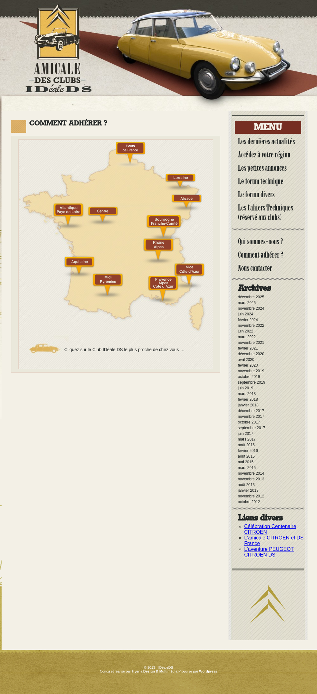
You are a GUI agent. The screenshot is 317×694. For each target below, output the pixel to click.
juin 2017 (245, 433)
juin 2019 (245, 388)
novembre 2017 (251, 416)
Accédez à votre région (264, 154)
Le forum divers (256, 194)
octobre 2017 (249, 422)
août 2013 (246, 485)
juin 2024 (245, 314)
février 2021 (248, 348)
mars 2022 (247, 337)
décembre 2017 (251, 411)
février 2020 (248, 365)
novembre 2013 (251, 479)
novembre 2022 (251, 325)
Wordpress (208, 671)
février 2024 (248, 320)
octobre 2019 (249, 376)
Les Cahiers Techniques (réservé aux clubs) (265, 212)
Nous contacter (255, 268)
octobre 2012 (249, 502)
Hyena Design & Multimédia (154, 671)
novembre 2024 (251, 308)
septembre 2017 (251, 428)
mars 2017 (247, 439)
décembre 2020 (251, 354)
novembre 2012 (251, 496)
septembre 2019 (251, 382)
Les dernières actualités (266, 141)
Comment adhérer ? (260, 254)
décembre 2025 (251, 297)
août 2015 (246, 456)
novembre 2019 (251, 371)
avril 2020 (246, 359)
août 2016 (246, 445)
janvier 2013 (248, 490)
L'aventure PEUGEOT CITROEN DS (269, 551)
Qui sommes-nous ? (260, 241)
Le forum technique (260, 181)
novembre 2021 (251, 342)
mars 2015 (247, 468)
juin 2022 (245, 331)
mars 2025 (247, 303)
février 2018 (248, 399)
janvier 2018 (248, 405)
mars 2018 (247, 394)
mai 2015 (245, 462)
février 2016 (248, 450)
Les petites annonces (262, 168)
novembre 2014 (251, 473)
